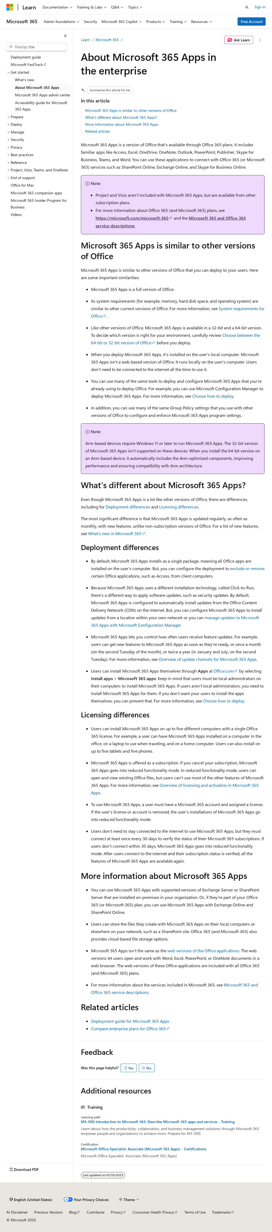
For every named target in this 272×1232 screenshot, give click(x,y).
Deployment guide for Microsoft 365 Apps (130, 1021)
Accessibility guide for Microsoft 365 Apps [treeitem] (41, 106)
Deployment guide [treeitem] (26, 57)
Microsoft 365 (107, 39)
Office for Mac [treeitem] (22, 185)
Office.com (224, 671)
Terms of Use (195, 1212)
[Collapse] (65, 36)
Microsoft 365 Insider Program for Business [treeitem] (39, 204)
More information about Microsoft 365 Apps (121, 124)
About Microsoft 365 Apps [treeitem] (37, 87)
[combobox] (36, 47)
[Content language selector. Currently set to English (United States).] (30, 1199)
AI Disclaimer (17, 1212)
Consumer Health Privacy (153, 1212)
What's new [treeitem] (24, 79)
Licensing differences (178, 507)
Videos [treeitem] (16, 214)
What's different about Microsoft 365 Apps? (121, 117)
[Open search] (247, 7)
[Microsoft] (9, 7)
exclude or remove (247, 568)
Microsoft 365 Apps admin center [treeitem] (42, 94)
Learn (85, 39)
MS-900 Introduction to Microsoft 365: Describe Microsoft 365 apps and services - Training (158, 1121)
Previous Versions (48, 1212)
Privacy (117, 1212)
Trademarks (221, 1212)
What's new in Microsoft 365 (114, 533)
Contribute (95, 1212)
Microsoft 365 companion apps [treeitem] (36, 192)
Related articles (97, 131)
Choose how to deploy (213, 396)
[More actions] (260, 40)
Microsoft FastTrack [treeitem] (27, 64)
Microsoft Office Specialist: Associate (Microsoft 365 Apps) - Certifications (143, 1149)
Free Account (252, 21)
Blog (72, 1212)
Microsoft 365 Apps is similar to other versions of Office (130, 110)
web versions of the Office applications (203, 950)
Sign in (260, 6)
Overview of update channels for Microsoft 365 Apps (208, 659)
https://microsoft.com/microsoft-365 (132, 218)
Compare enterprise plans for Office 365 (128, 1028)
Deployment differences (128, 507)
